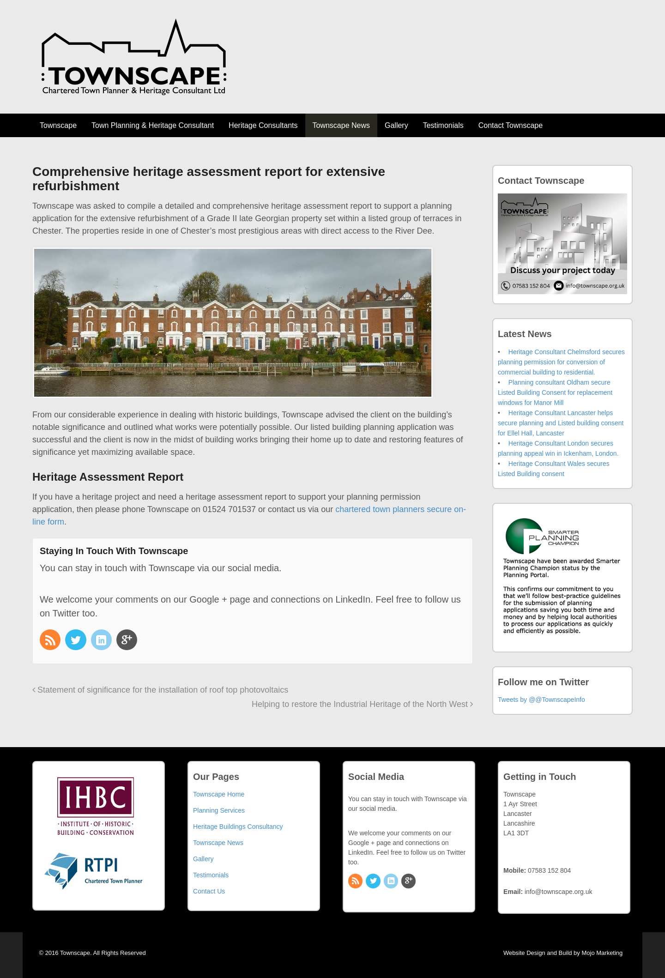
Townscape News (341, 125)
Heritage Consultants (263, 125)
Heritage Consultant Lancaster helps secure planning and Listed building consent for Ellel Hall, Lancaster (560, 423)
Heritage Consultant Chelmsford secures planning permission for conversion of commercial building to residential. (561, 362)
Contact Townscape (510, 125)
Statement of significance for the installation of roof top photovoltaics (160, 689)
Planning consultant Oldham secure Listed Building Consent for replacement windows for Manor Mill (555, 392)
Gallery (396, 125)
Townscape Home (218, 794)
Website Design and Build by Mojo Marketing (568, 952)
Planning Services (219, 810)
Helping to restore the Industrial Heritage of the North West (362, 704)
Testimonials (443, 125)
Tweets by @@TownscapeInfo (541, 699)
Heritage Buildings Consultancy (238, 826)
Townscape (58, 125)
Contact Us (209, 891)
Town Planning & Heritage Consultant (152, 125)
